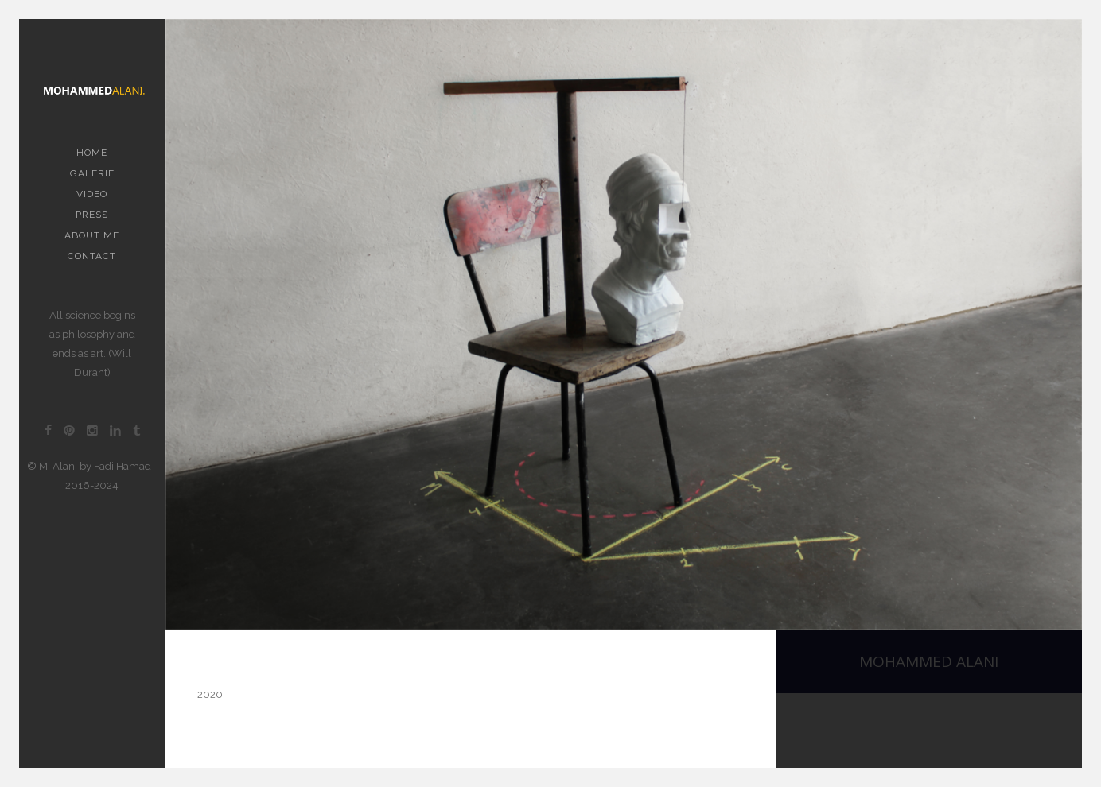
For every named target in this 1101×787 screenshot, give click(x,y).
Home (91, 152)
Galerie (92, 173)
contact (92, 256)
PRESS (92, 214)
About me (91, 235)
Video (91, 194)
